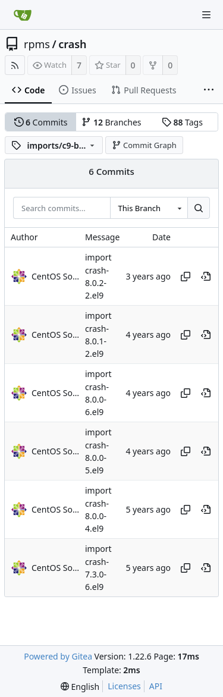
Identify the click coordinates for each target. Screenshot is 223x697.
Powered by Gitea (58, 656)
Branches (111, 122)
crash (72, 44)
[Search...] (198, 208)
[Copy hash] (185, 276)
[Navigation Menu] (206, 15)
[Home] (22, 15)
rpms (37, 44)
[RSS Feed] (15, 65)
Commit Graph (144, 145)
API (155, 686)
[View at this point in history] (206, 276)
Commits (41, 122)
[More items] (208, 90)
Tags (182, 122)
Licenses (124, 686)
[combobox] (148, 208)
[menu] (80, 686)
